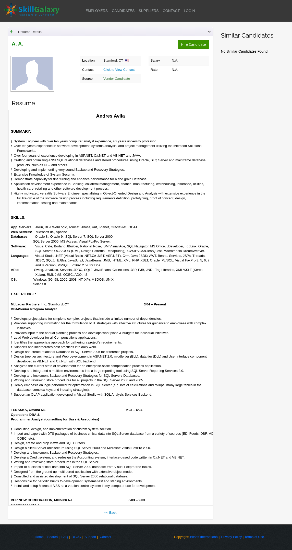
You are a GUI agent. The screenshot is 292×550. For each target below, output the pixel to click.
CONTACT (171, 11)
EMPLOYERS (97, 11)
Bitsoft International (204, 537)
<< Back (110, 512)
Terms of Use (254, 537)
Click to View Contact (119, 70)
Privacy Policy (231, 537)
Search (52, 537)
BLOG (76, 537)
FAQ (65, 537)
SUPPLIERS (149, 11)
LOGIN (189, 11)
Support (90, 537)
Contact (105, 537)
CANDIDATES (123, 11)
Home (39, 537)
